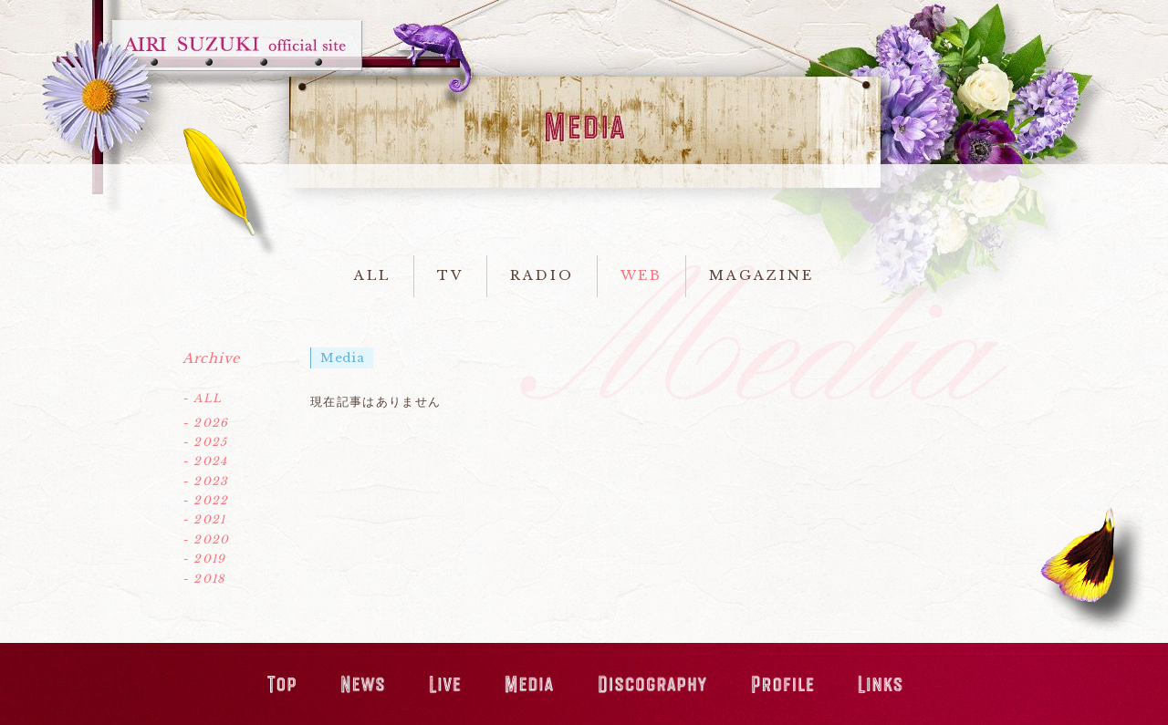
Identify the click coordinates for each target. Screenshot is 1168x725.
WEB (641, 275)
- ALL (202, 398)
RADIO (542, 275)
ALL (372, 275)
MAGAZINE (761, 275)
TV (450, 275)
